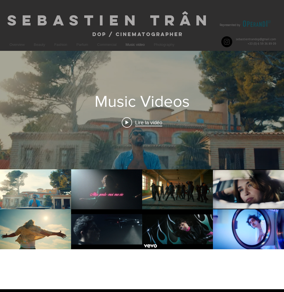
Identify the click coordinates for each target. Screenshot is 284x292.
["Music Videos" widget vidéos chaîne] (142, 170)
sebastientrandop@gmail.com (256, 39)
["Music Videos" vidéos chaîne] (142, 229)
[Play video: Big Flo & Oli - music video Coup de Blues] (142, 122)
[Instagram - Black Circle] (226, 41)
